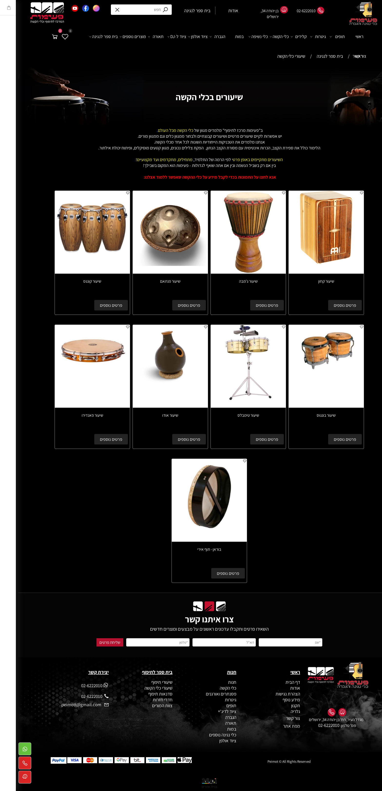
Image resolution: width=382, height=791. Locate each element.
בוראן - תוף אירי (191, 549)
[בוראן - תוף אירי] (191, 537)
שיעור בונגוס (307, 415)
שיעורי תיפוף (143, 682)
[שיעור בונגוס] (307, 373)
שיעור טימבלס (230, 415)
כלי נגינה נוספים (204, 735)
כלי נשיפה (239, 36)
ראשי (341, 36)
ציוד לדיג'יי (209, 711)
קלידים (280, 36)
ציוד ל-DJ (158, 36)
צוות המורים (144, 705)
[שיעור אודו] (152, 383)
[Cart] (36, 36)
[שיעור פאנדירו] (74, 373)
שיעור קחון (308, 281)
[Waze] (6, 778)
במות (221, 36)
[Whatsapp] (6, 750)
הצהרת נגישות (269, 694)
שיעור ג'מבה (230, 281)
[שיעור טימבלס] (229, 398)
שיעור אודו (152, 415)
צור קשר (341, 56)
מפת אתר (273, 726)
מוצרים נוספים (115, 36)
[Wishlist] (46, 36)
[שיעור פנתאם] (152, 264)
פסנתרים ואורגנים (203, 694)
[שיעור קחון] (307, 262)
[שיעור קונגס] (74, 264)
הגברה (199, 36)
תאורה (137, 36)
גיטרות (300, 36)
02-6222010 (310, 725)
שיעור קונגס (74, 281)
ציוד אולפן (179, 36)
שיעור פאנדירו (74, 415)
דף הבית (274, 682)
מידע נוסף (273, 700)
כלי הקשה (261, 36)
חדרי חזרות (144, 700)
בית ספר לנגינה (85, 36)
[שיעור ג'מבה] (230, 272)
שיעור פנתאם (152, 281)
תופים (319, 36)
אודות (276, 688)
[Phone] (6, 764)
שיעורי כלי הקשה (139, 688)
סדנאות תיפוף (142, 694)
